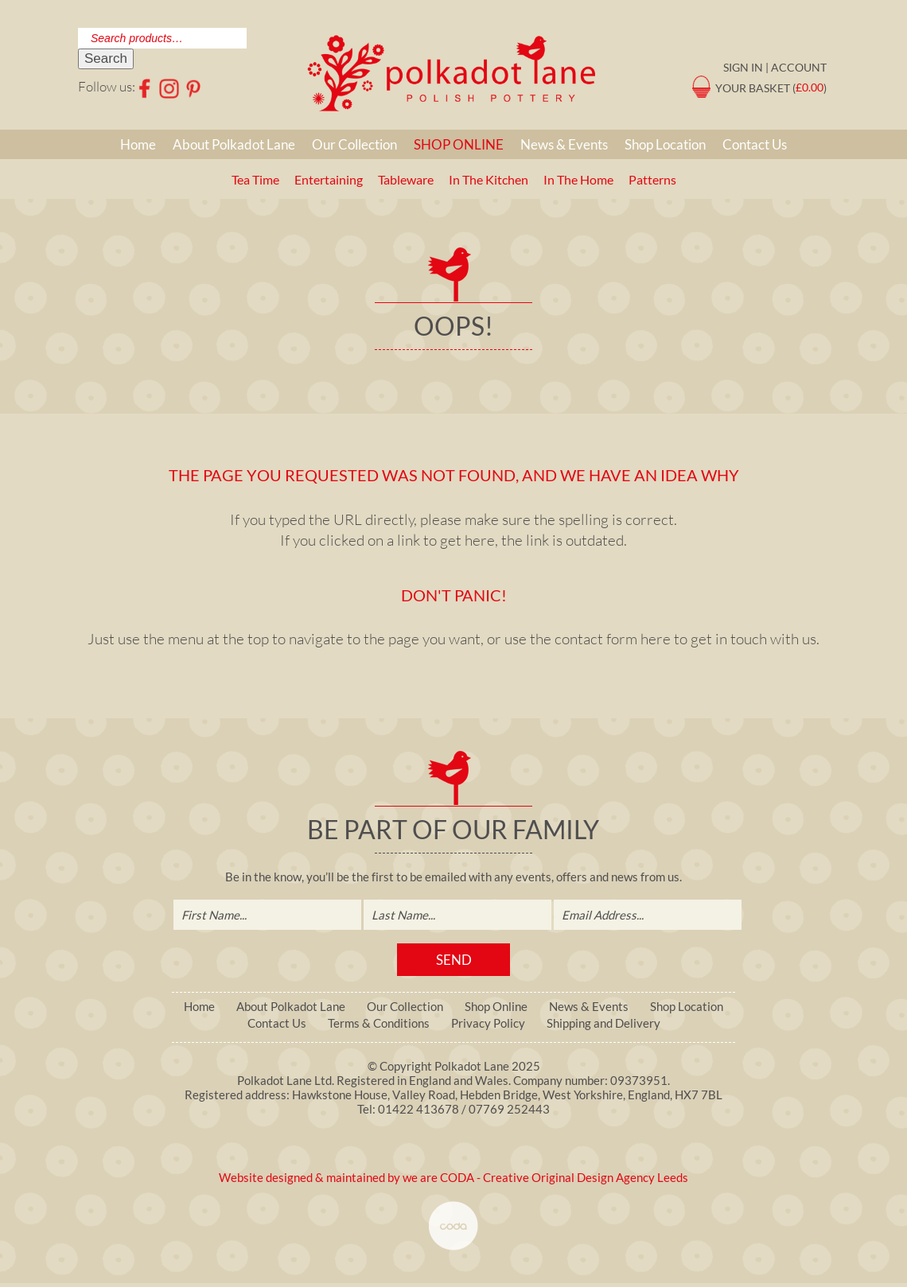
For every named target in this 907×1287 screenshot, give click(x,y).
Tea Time (255, 179)
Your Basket (752, 87)
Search (105, 58)
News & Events (564, 144)
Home (138, 144)
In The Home (578, 179)
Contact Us (754, 144)
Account (799, 67)
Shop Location (665, 144)
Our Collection (354, 144)
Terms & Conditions (379, 1023)
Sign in (743, 67)
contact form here (613, 638)
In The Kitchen (488, 179)
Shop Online (459, 144)
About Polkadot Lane (234, 144)
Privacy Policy (488, 1023)
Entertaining (328, 179)
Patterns (652, 179)
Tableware (406, 179)
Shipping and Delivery (603, 1023)
